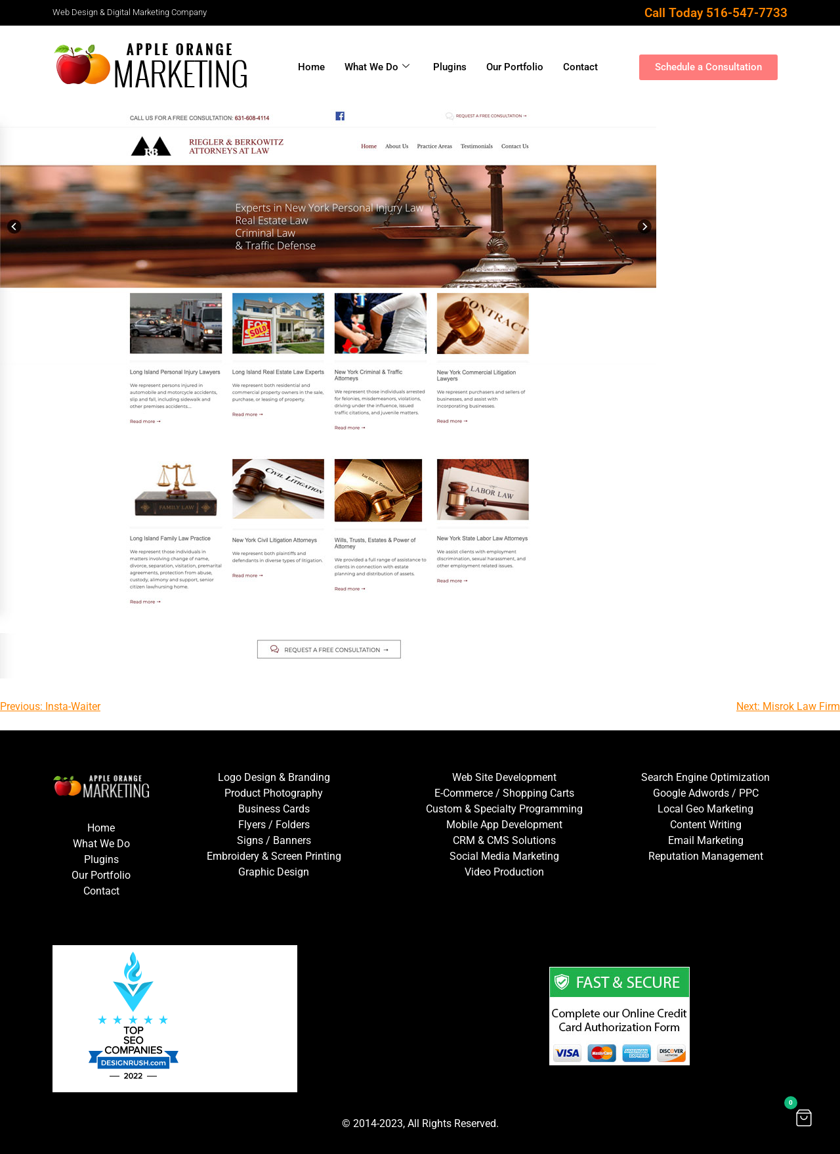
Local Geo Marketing (705, 809)
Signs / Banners (274, 840)
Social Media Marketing (504, 856)
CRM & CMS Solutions (504, 840)
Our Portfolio (514, 67)
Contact (580, 67)
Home (311, 67)
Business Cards (274, 809)
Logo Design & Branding (274, 777)
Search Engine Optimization (705, 777)
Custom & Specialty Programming (504, 809)
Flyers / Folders (274, 824)
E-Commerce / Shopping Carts (504, 793)
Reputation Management (705, 856)
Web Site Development (504, 777)
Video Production (504, 872)
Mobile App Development (504, 824)
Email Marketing (706, 840)
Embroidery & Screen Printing (274, 856)
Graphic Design (273, 872)
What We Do (377, 67)
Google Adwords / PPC (706, 793)
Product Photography (273, 793)
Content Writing (706, 824)
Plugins (450, 67)
